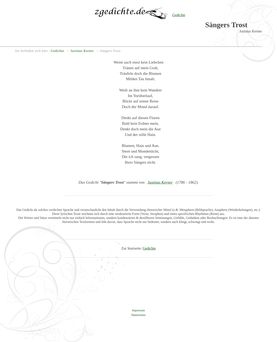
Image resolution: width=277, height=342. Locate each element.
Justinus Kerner (160, 182)
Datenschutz (138, 315)
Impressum (138, 310)
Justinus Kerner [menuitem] (82, 51)
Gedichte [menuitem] (57, 51)
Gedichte (149, 248)
